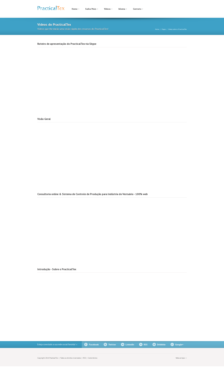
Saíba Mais (90, 8)
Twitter (112, 344)
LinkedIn (130, 344)
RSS (145, 344)
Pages (164, 29)
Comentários (92, 358)
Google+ (179, 344)
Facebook (94, 344)
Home (74, 8)
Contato (137, 8)
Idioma (121, 8)
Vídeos (107, 8)
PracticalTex (51, 9)
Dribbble (161, 344)
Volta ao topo (180, 358)
